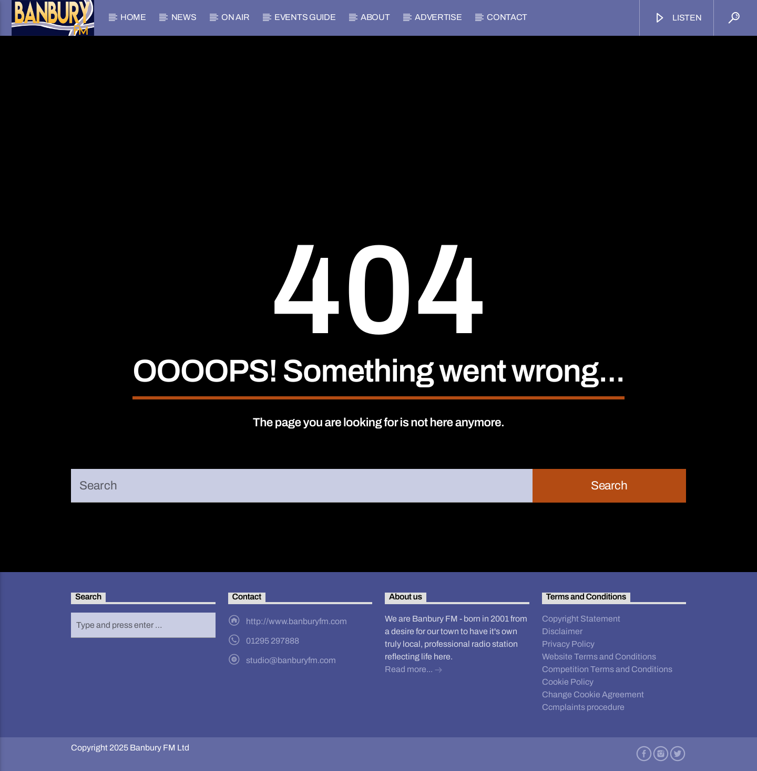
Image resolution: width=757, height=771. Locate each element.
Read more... (414, 670)
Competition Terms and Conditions (607, 669)
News (184, 17)
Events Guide (304, 17)
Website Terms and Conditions (599, 656)
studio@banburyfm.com (291, 660)
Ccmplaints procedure (583, 707)
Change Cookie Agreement (593, 694)
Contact (507, 17)
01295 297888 (272, 640)
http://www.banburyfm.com (296, 621)
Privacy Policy (568, 643)
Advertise (438, 17)
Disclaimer (562, 631)
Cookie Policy (568, 681)
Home (133, 17)
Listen (677, 18)
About (375, 17)
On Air (235, 17)
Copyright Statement (581, 618)
